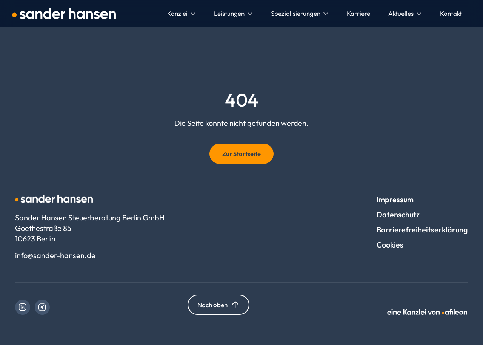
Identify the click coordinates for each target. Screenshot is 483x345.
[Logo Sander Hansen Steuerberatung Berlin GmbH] (64, 14)
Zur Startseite (241, 154)
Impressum (395, 199)
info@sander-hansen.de (55, 255)
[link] (22, 307)
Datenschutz (398, 214)
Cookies (390, 244)
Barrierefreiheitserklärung (422, 229)
